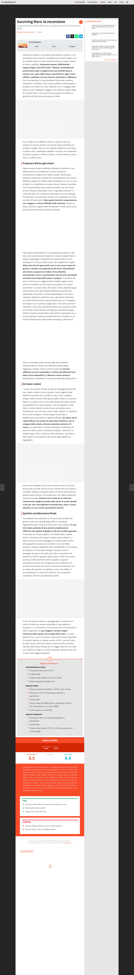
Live (115, 2)
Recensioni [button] (92, 2)
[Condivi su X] (72, 36)
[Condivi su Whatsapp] (76, 36)
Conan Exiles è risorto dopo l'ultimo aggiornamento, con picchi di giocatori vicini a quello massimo (104, 54)
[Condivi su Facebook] (68, 36)
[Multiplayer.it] (8, 2)
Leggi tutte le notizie (110, 59)
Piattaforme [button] (79, 2)
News (36, 46)
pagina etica (68, 843)
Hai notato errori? (27, 851)
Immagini (72, 46)
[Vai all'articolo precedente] (131, 487)
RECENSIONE (20, 32)
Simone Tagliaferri (30, 32)
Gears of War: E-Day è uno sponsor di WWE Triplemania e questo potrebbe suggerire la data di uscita (103, 47)
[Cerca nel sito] (127, 2)
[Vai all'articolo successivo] (2, 487)
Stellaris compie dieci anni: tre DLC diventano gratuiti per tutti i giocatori (104, 40)
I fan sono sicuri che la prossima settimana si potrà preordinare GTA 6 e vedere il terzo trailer (104, 26)
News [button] (102, 2)
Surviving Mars (35, 42)
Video (110, 2)
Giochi (121, 2)
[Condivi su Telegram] (81, 36)
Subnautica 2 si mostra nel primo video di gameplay (103, 33)
